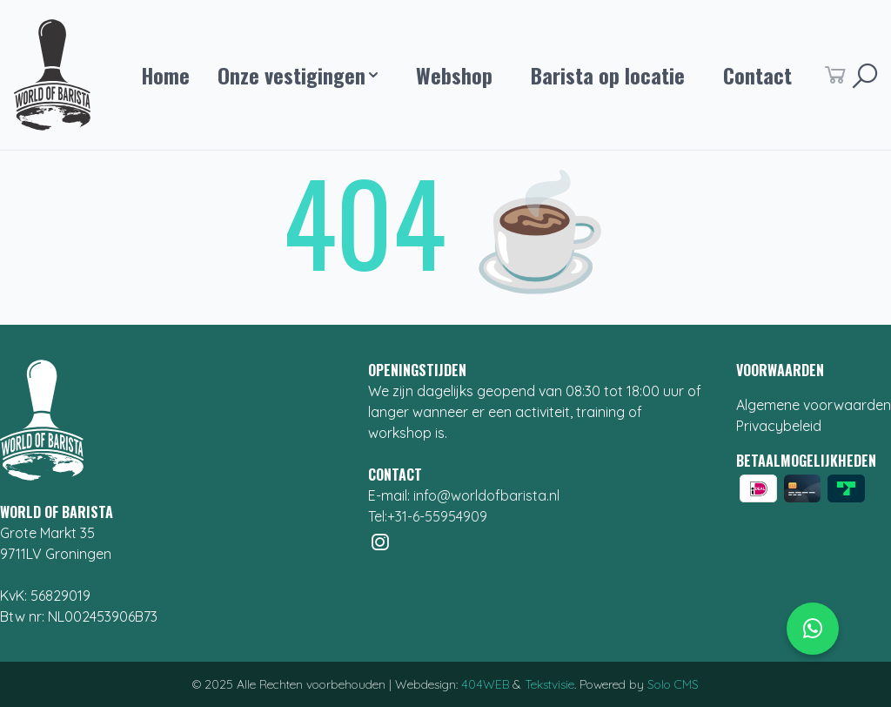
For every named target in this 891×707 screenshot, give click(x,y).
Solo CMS (673, 684)
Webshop (454, 75)
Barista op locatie (608, 75)
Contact (757, 75)
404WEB (485, 684)
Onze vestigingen (298, 75)
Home (165, 75)
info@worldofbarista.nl (486, 495)
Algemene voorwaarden (813, 405)
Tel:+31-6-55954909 (427, 516)
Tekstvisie (549, 684)
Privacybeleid (778, 425)
